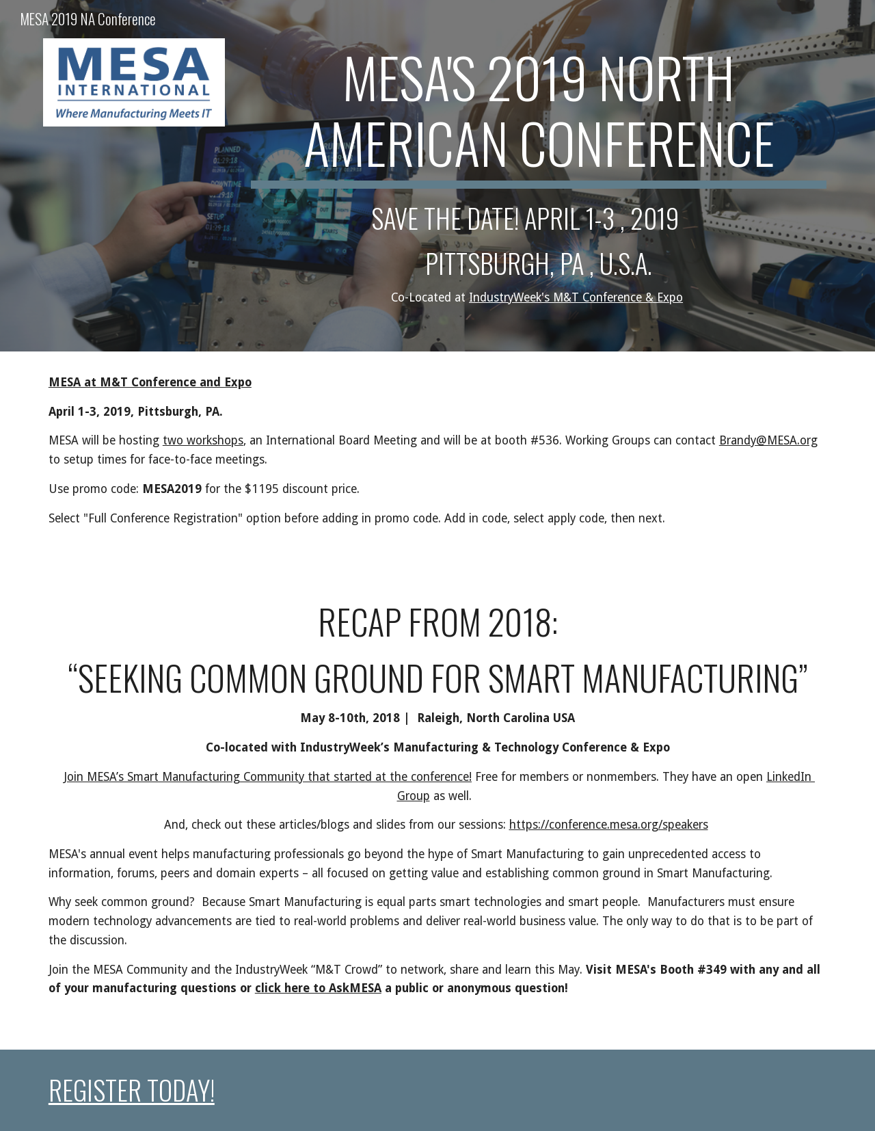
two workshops (203, 440)
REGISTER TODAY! (132, 1089)
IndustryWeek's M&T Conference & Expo (576, 297)
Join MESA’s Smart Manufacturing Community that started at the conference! (268, 777)
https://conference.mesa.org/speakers (608, 824)
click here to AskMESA (318, 988)
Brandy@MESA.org (768, 440)
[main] (538, 175)
